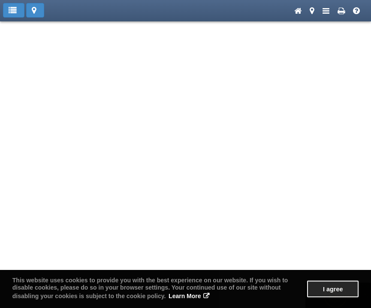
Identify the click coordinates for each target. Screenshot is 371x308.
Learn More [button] (185, 296)
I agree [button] (333, 289)
